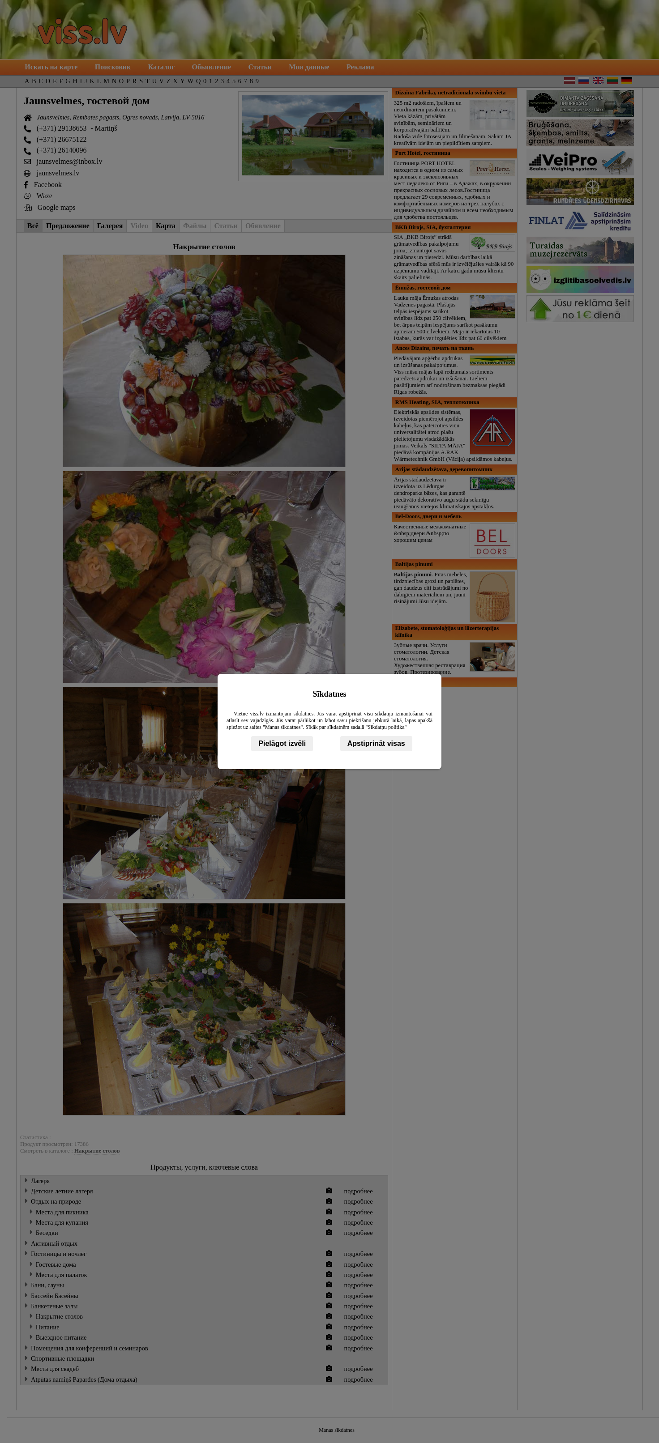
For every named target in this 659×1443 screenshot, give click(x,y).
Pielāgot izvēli (282, 743)
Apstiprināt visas (376, 743)
